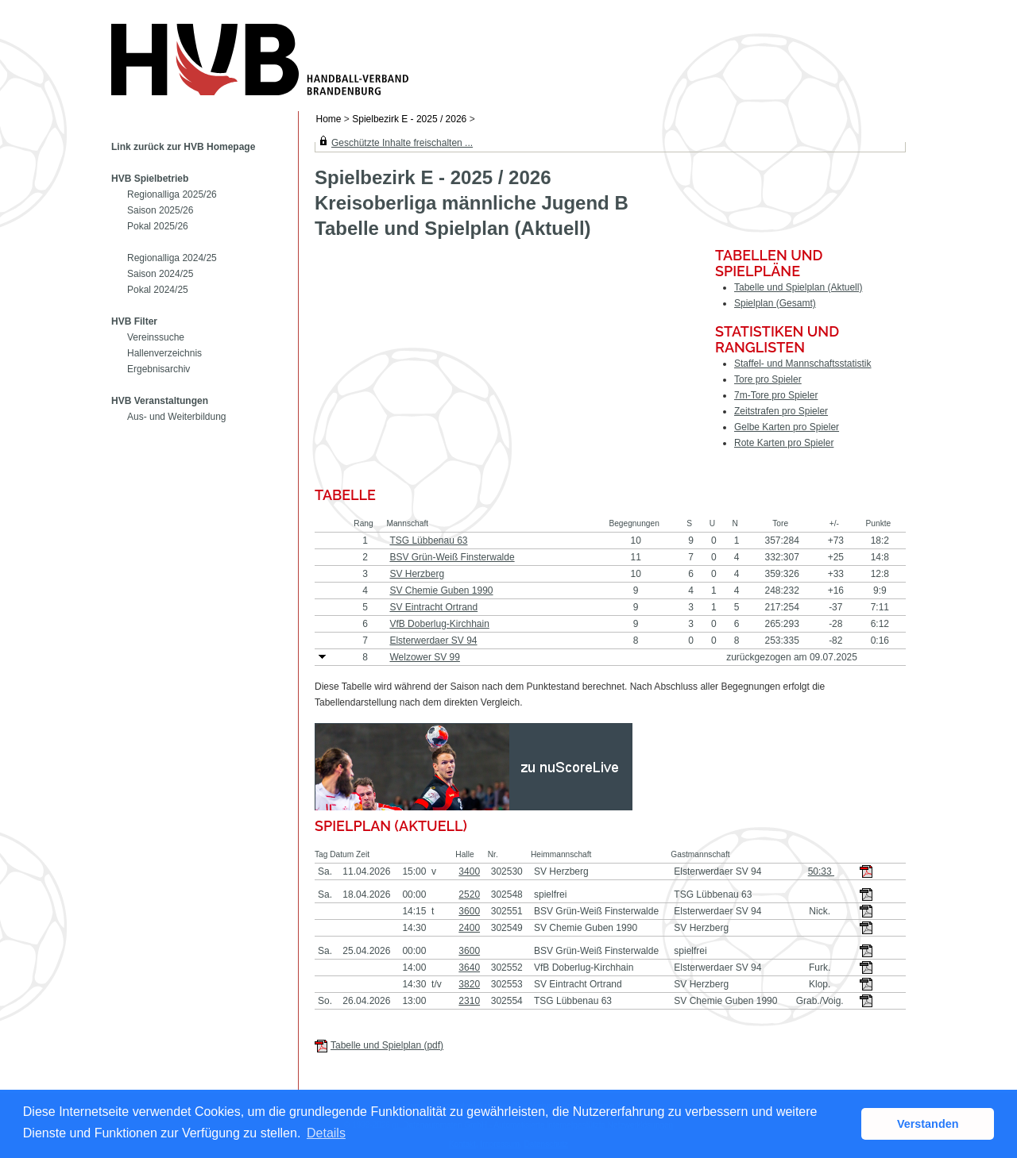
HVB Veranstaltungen (159, 400)
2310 (469, 1000)
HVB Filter (134, 321)
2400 (469, 927)
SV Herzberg (416, 573)
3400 (469, 871)
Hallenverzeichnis (164, 353)
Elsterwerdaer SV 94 (433, 640)
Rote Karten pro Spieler (783, 442)
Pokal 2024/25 (157, 289)
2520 (469, 894)
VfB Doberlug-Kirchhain (439, 623)
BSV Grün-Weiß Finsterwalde (451, 557)
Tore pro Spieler (768, 379)
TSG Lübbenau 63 (428, 540)
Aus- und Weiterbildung (176, 416)
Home (329, 119)
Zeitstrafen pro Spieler (781, 411)
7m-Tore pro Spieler (776, 395)
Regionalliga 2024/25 (172, 258)
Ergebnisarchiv (158, 369)
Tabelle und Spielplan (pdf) (387, 1045)
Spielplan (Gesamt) (775, 303)
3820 (469, 984)
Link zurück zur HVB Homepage (183, 146)
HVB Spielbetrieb (149, 178)
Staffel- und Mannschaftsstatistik (803, 363)
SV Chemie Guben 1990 (441, 590)
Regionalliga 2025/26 (172, 194)
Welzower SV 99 (424, 657)
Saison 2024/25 (160, 273)
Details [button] (326, 1133)
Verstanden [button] (928, 1124)
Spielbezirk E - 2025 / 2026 (410, 119)
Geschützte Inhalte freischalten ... (402, 142)
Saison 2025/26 (160, 210)
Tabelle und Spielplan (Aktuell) (798, 287)
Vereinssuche (155, 337)
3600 (469, 911)
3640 (469, 967)
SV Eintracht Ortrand (433, 607)
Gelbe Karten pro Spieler (786, 427)
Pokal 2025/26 (157, 226)
